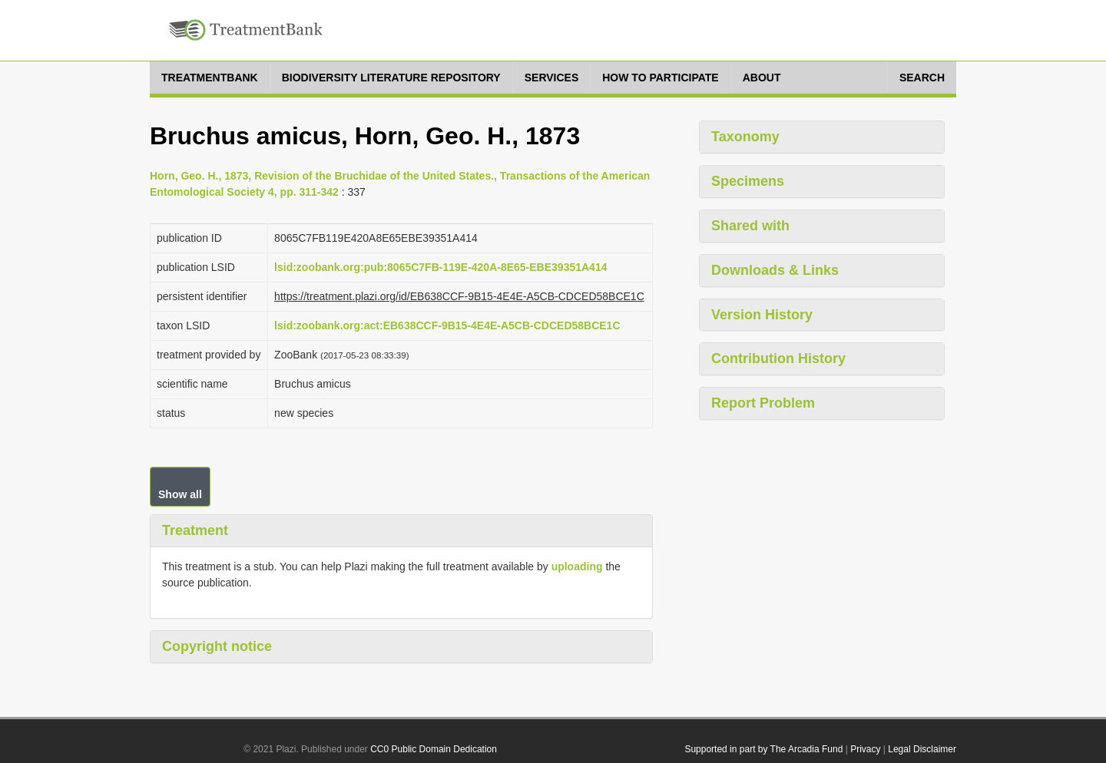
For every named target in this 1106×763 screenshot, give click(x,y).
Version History (762, 314)
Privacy (865, 749)
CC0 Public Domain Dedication (433, 749)
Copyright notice (217, 646)
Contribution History (778, 358)
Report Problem (763, 403)
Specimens (747, 181)
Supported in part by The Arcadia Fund (763, 749)
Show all (180, 494)
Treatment (195, 530)
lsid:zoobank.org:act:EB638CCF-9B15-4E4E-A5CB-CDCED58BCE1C (447, 325)
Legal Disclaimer (922, 749)
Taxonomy (745, 136)
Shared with (750, 225)
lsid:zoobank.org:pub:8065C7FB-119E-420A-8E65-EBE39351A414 (440, 267)
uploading (577, 566)
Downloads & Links (775, 270)
